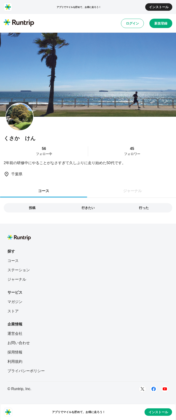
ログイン (132, 23)
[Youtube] (165, 389)
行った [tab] (144, 208)
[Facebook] (153, 389)
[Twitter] (142, 389)
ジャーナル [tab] (132, 191)
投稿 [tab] (32, 208)
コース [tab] (43, 191)
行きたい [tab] (88, 208)
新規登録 (160, 23)
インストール (159, 7)
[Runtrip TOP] (19, 23)
